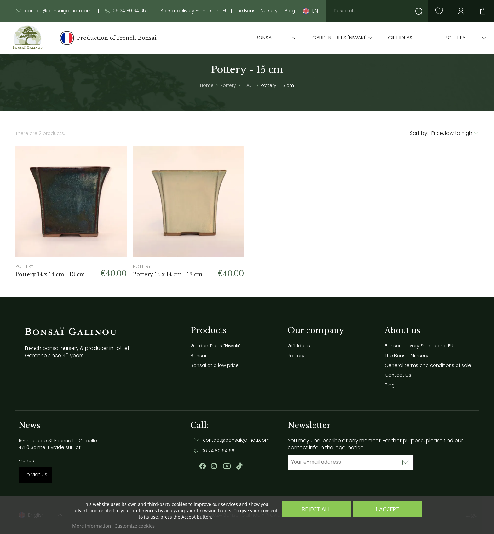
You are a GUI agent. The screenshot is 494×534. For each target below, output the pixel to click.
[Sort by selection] (455, 133)
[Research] (377, 11)
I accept (387, 509)
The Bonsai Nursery (256, 11)
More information (91, 526)
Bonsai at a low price (215, 365)
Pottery (455, 37)
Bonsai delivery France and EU (194, 11)
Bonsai (264, 37)
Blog (290, 11)
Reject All (316, 509)
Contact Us (398, 375)
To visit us (35, 474)
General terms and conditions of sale (428, 365)
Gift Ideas (400, 37)
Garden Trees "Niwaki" (339, 37)
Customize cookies (134, 526)
